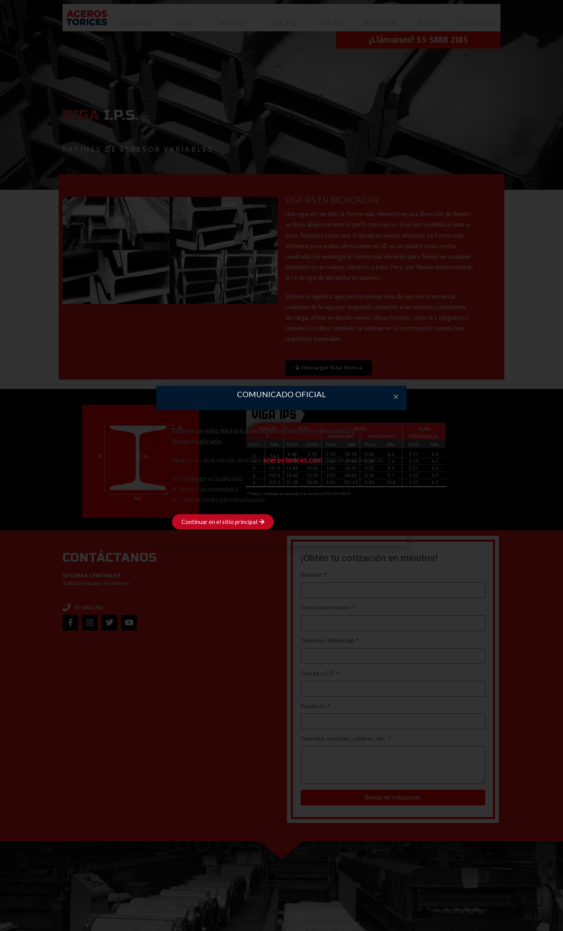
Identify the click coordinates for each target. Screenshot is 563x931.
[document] (281, 465)
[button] (396, 397)
